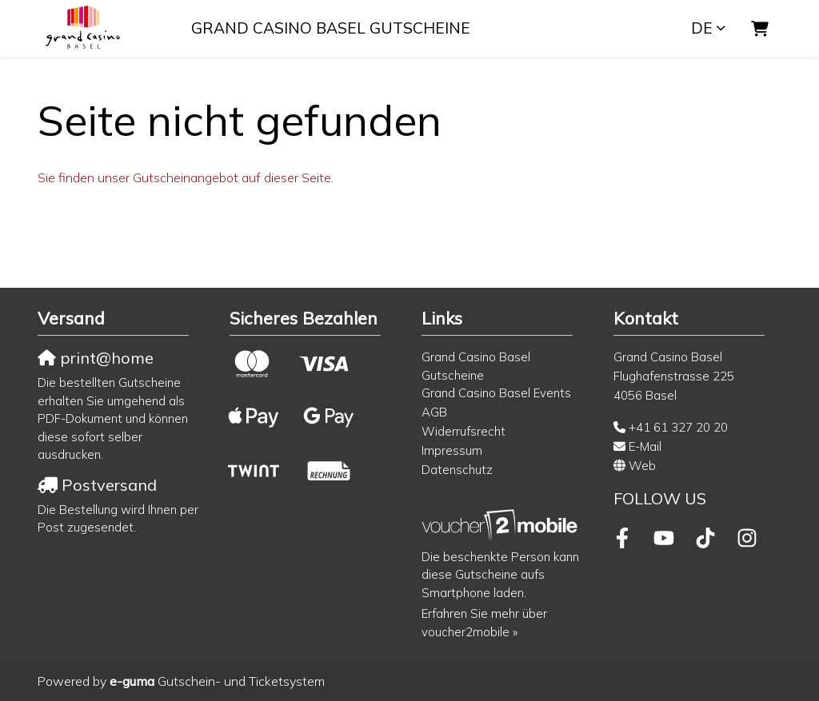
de (702, 28)
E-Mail (645, 446)
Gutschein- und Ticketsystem (217, 681)
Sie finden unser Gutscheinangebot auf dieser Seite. (186, 177)
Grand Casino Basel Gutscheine (330, 28)
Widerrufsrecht (463, 431)
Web (642, 465)
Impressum (451, 450)
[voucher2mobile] (501, 524)
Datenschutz (457, 469)
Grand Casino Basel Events (496, 392)
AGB (434, 412)
